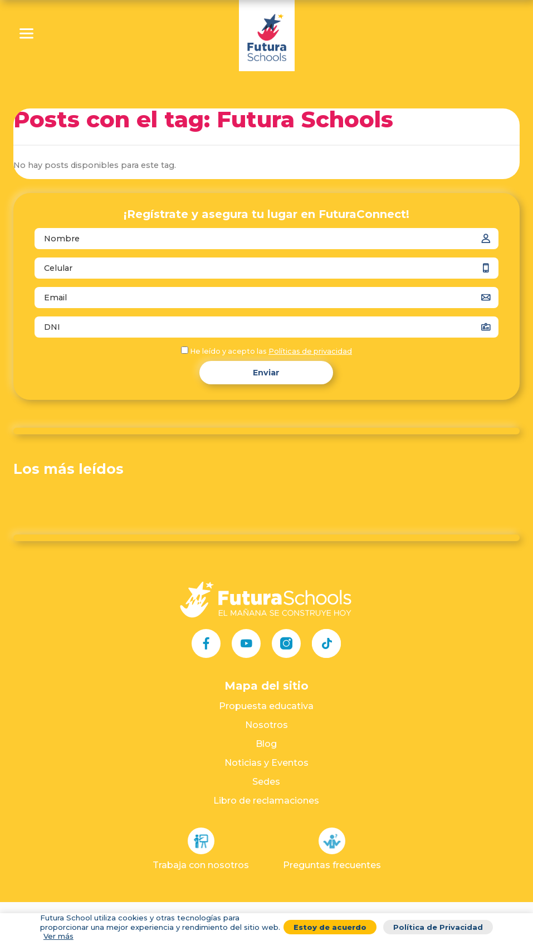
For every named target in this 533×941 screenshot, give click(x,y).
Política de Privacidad (438, 927)
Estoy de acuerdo (330, 927)
